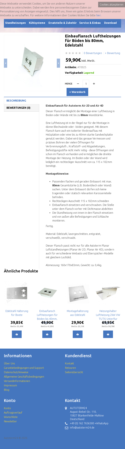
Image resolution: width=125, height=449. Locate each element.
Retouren (70, 367)
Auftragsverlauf (13, 412)
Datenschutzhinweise (16, 372)
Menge (68, 83)
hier (98, 15)
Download (110, 22)
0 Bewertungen (93, 53)
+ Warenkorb (77, 91)
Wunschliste (11, 416)
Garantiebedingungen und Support (24, 367)
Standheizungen (15, 22)
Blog (6, 389)
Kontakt (69, 363)
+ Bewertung (112, 53)
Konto (7, 408)
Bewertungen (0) (18, 107)
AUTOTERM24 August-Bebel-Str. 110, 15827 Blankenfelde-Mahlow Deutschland (87, 414)
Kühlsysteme (37, 22)
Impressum (10, 385)
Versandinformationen (17, 381)
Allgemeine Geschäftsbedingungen (24, 376)
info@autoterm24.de (82, 427)
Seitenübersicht (74, 372)
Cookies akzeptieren (111, 4)
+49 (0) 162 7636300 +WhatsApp (89, 423)
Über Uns (9, 363)
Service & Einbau (90, 22)
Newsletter (10, 421)
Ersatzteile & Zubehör (63, 22)
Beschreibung (16, 100)
